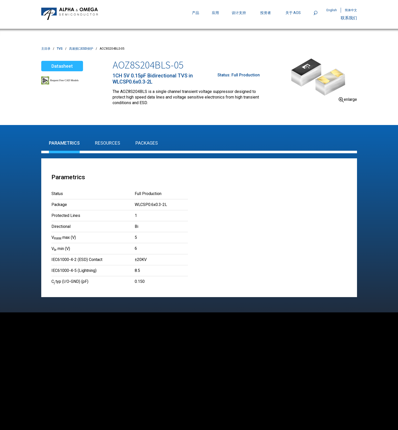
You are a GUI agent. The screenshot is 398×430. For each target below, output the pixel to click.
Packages (146, 143)
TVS (60, 48)
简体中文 (351, 10)
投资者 (265, 13)
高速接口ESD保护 (81, 48)
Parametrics (64, 143)
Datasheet (62, 66)
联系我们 (349, 18)
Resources (107, 143)
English (331, 10)
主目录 (45, 48)
